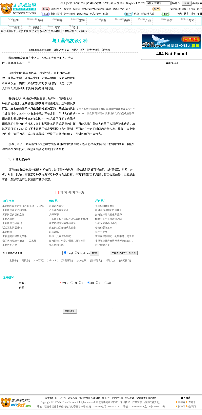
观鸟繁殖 (56, 30)
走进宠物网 (25, 30)
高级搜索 (197, 3)
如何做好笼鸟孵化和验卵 (108, 214)
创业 (105, 13)
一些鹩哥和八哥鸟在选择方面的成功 (68, 219)
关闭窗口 (125, 260)
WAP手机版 (109, 3)
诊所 (99, 13)
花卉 (128, 8)
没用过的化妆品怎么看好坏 (119, 113)
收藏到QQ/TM (94, 3)
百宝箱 (192, 8)
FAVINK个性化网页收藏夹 (90, 113)
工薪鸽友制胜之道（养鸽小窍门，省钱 (23, 205)
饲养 (66, 13)
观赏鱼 (67, 8)
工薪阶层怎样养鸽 (12, 223)
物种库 (181, 410)
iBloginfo (130, 3)
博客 (186, 13)
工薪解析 (7, 231)
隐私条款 (72, 401)
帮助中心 (118, 401)
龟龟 (84, 8)
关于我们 (50, 401)
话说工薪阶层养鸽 (12, 227)
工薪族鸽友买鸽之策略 (14, 236)
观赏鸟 (76, 8)
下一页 (80, 192)
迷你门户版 (79, 3)
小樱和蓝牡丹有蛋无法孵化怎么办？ (114, 240)
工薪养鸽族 (8, 219)
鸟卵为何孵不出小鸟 (106, 223)
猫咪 (53, 8)
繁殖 (72, 13)
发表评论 (67, 260)
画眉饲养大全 (56, 205)
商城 (143, 13)
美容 (85, 13)
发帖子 (13, 260)
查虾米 (192, 406)
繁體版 (120, 3)
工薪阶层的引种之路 (13, 214)
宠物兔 (92, 8)
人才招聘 (95, 401)
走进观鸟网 (41, 30)
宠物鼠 (100, 8)
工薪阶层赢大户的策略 (14, 210)
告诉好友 (96, 260)
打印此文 (110, 260)
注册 (63, 3)
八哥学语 (54, 214)
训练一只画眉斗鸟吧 (60, 236)
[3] (65, 192)
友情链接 (141, 401)
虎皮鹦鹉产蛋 (102, 245)
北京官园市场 (56, 245)
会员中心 (107, 401)
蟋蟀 (108, 8)
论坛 (180, 13)
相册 (199, 13)
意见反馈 (129, 401)
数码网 (192, 410)
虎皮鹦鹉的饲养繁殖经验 (62, 223)
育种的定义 (101, 231)
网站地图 (152, 401)
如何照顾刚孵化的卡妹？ (108, 210)
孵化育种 (69, 30)
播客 (193, 13)
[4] (69, 192)
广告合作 (61, 401)
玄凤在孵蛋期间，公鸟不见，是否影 (114, 236)
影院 (199, 8)
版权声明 (84, 401)
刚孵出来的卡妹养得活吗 (108, 219)
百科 (59, 13)
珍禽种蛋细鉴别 (103, 227)
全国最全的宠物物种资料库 (90, 109)
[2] (61, 192)
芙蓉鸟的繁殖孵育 (105, 205)
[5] (73, 192)
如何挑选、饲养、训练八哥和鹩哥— (68, 240)
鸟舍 (187, 20)
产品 (92, 13)
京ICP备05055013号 (154, 410)
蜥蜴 (115, 8)
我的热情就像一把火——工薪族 (19, 240)
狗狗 (59, 8)
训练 (79, 13)
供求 (136, 13)
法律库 (182, 8)
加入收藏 (81, 260)
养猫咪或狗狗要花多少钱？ (120, 109)
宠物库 (174, 8)
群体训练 (54, 231)
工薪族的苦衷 (9, 245)
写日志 (25, 260)
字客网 (181, 406)
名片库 (151, 13)
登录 (69, 3)
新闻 (53, 13)
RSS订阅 (140, 3)
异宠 (121, 8)
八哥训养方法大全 (58, 210)
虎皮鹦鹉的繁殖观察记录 (62, 227)
